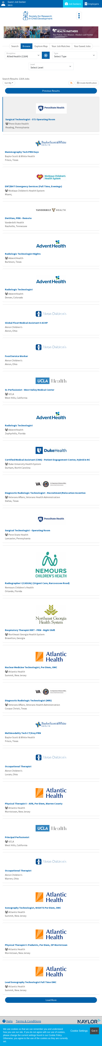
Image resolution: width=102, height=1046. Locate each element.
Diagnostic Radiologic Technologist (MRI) (28, 700)
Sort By (8, 82)
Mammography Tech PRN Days (22, 151)
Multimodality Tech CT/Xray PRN (23, 733)
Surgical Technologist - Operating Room (27, 530)
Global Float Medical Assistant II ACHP (26, 322)
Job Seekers (73, 4)
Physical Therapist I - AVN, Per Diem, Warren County (33, 803)
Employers (92, 4)
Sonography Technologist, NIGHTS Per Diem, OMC (33, 907)
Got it (94, 1030)
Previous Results (51, 90)
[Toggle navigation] (79, 16)
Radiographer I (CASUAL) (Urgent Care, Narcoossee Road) (37, 583)
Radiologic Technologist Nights (23, 253)
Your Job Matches (61, 46)
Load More (51, 1000)
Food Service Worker (16, 356)
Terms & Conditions (28, 1021)
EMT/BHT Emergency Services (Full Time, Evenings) (33, 186)
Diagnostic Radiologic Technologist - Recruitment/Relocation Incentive (45, 492)
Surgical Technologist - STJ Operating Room (30, 119)
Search (14, 46)
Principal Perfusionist (17, 837)
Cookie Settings (79, 1030)
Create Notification (87, 82)
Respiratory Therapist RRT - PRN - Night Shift (30, 630)
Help (7, 1021)
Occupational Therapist (18, 766)
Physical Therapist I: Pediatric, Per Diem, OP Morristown (36, 944)
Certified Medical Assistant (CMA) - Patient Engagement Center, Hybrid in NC (47, 459)
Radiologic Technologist (19, 289)
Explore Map (41, 46)
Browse (26, 46)
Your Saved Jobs (82, 46)
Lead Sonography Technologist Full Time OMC (30, 982)
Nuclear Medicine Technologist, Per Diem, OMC (31, 667)
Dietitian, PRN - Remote (18, 218)
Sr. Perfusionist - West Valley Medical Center (29, 389)
